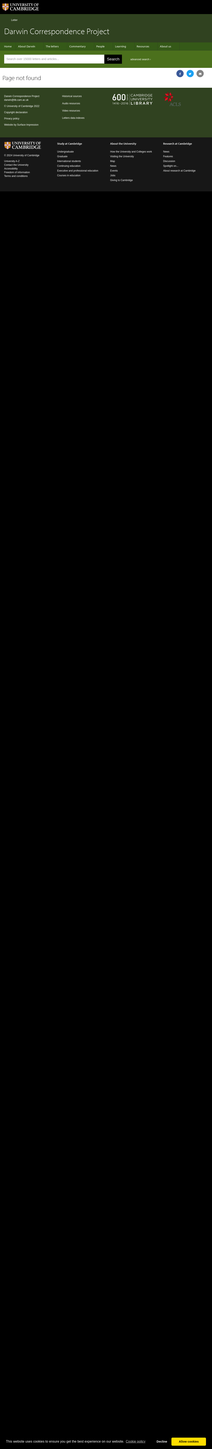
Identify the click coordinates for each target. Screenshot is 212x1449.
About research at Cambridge (179, 170)
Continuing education (69, 165)
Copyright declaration (16, 112)
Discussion (169, 161)
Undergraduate (65, 151)
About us (165, 46)
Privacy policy (11, 118)
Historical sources (72, 96)
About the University (123, 143)
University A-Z (12, 161)
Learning (120, 46)
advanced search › (140, 59)
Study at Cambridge (69, 143)
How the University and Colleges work (131, 151)
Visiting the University (122, 156)
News (113, 165)
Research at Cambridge (177, 143)
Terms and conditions (16, 176)
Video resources (71, 110)
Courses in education (69, 175)
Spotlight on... (170, 165)
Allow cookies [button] (189, 1441)
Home (6, 20)
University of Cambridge (20, 106)
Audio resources (71, 103)
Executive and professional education (77, 170)
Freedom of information (17, 172)
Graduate (62, 156)
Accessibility (11, 168)
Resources (143, 46)
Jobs (112, 175)
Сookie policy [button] (135, 1441)
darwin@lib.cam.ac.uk (16, 99)
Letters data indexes (73, 117)
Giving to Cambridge (121, 180)
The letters (52, 46)
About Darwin (26, 46)
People (100, 46)
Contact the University (16, 164)
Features (168, 156)
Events (114, 170)
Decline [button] (162, 1441)
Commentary (77, 46)
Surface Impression (27, 124)
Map (112, 161)
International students (69, 161)
